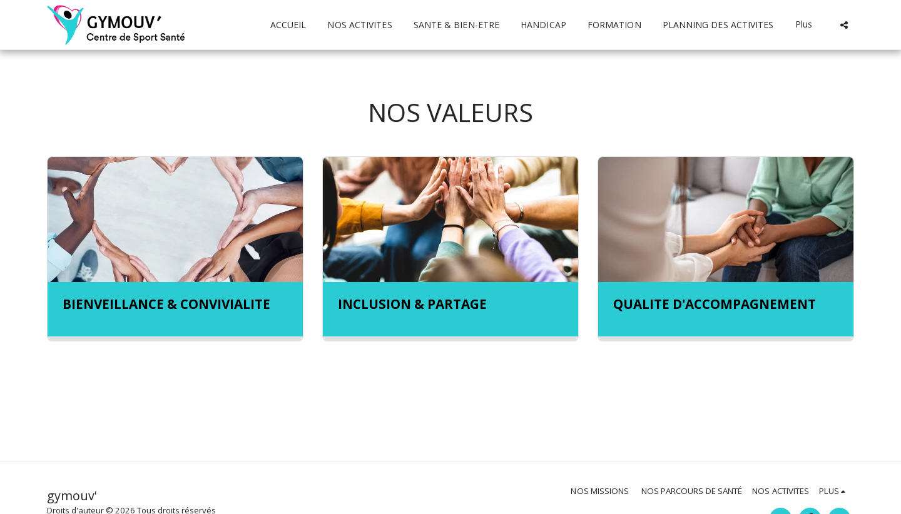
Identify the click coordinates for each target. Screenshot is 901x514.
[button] (844, 24)
